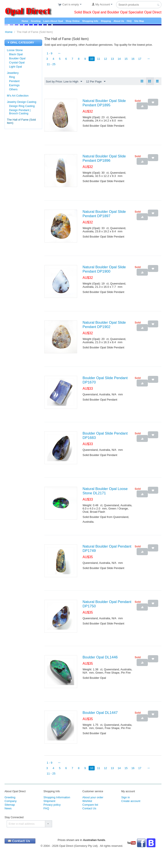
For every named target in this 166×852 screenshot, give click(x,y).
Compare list (90, 805)
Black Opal (16, 54)
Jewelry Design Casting (21, 101)
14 (119, 58)
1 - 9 (49, 53)
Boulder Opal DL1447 (100, 713)
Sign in (125, 797)
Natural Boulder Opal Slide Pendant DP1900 (104, 269)
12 (106, 58)
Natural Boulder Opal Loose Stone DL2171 (105, 491)
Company (11, 801)
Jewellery (13, 72)
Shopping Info (90, 21)
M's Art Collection (18, 95)
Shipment (49, 801)
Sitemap (10, 805)
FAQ (129, 21)
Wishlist (87, 801)
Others (13, 89)
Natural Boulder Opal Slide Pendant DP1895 (104, 103)
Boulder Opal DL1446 (100, 657)
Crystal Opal (17, 62)
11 (99, 58)
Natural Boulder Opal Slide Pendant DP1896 (104, 158)
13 (113, 58)
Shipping (106, 21)
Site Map (139, 21)
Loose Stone (15, 50)
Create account (130, 801)
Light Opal (15, 66)
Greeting (35, 21)
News (8, 808)
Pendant (14, 81)
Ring (12, 77)
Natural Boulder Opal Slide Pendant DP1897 (104, 214)
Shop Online (73, 21)
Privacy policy (52, 805)
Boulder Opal (17, 58)
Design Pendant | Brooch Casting (20, 111)
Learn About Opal (53, 21)
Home (25, 21)
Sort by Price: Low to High (64, 81)
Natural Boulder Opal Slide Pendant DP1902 (104, 325)
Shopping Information (56, 797)
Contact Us (89, 808)
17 (140, 58)
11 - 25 (51, 64)
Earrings (14, 85)
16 (133, 58)
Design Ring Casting (22, 106)
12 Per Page (95, 81)
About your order (92, 797)
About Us (118, 21)
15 (126, 58)
